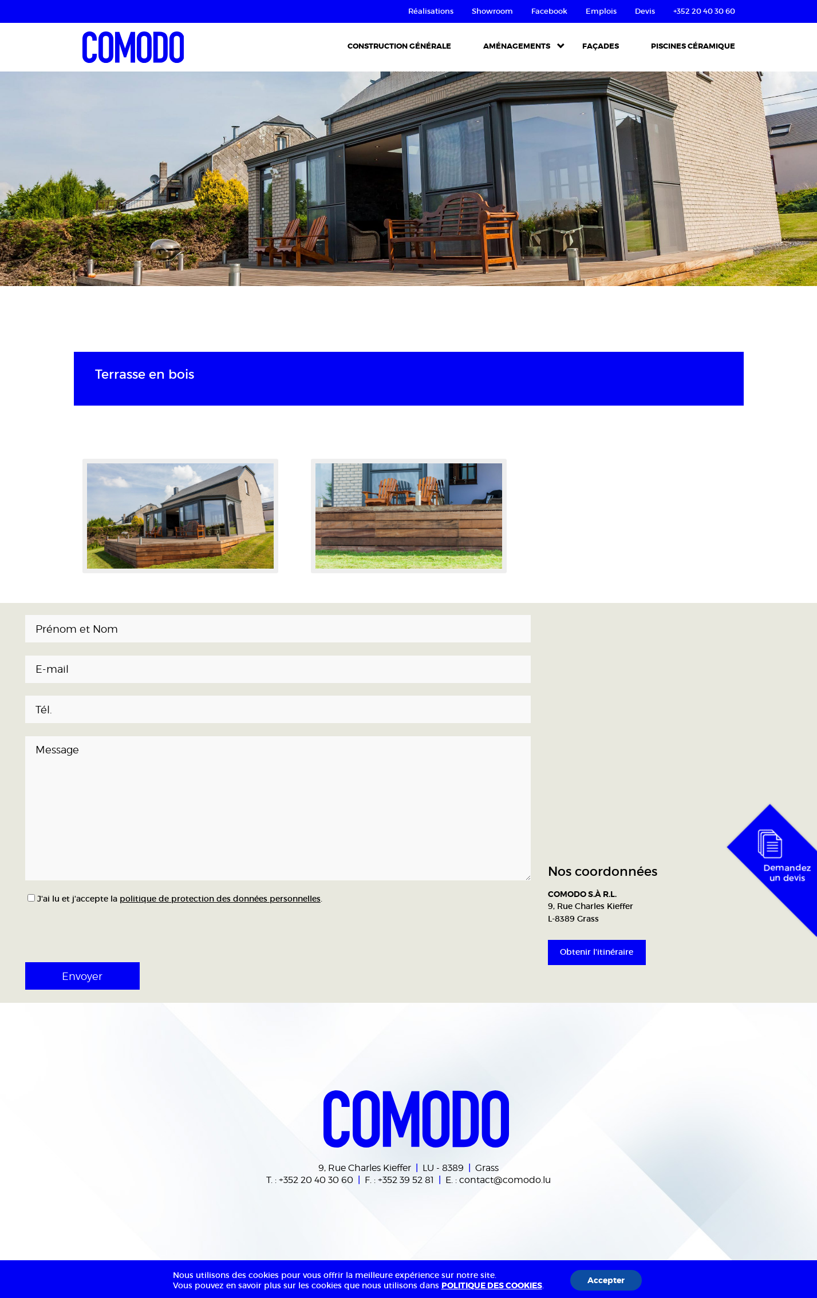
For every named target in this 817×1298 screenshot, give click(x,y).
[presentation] (100, 929)
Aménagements (516, 46)
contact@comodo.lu (505, 1179)
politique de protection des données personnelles (220, 899)
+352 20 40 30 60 (316, 1179)
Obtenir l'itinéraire (596, 952)
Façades (600, 46)
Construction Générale (399, 46)
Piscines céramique (693, 46)
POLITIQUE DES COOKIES (491, 1285)
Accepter (606, 1280)
